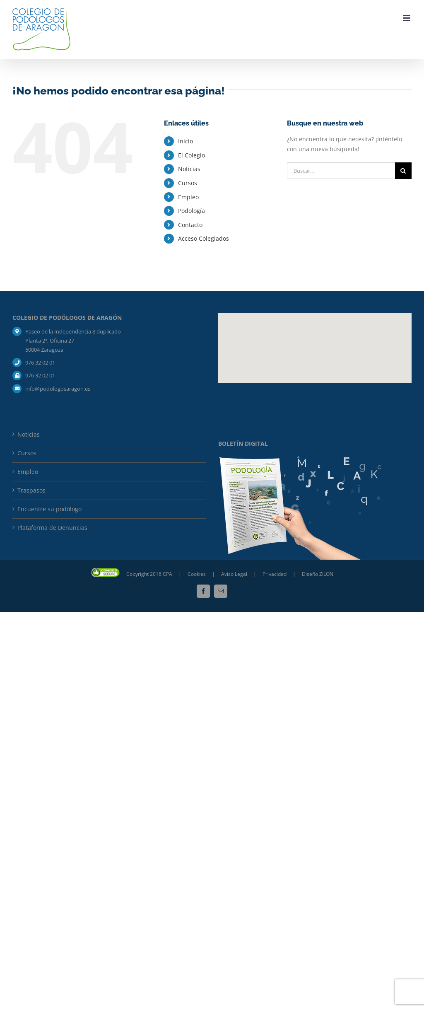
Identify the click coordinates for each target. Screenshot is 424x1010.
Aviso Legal (234, 573)
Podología (191, 211)
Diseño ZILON (317, 573)
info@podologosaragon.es (57, 388)
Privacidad (275, 573)
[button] (315, 340)
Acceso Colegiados (203, 238)
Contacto (190, 225)
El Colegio (191, 155)
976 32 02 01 (40, 362)
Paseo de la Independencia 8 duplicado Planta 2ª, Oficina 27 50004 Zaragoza (73, 340)
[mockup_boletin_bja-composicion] (300, 459)
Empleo (188, 197)
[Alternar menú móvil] (407, 18)
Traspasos (31, 490)
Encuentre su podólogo (49, 509)
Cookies (197, 573)
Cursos (187, 183)
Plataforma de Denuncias (52, 528)
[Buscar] (403, 170)
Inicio (185, 141)
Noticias (189, 169)
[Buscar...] (341, 170)
